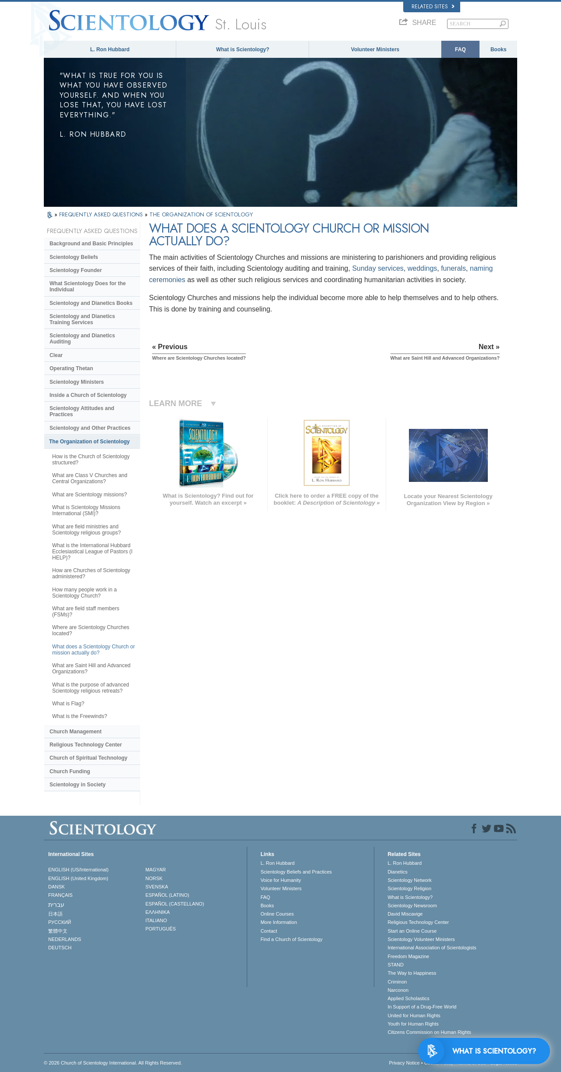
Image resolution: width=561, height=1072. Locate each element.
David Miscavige (405, 913)
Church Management (76, 732)
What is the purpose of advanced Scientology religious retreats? (90, 688)
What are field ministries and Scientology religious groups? (86, 530)
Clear (56, 355)
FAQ (460, 49)
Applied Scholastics (408, 998)
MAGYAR (156, 869)
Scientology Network (409, 880)
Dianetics (397, 871)
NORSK (154, 878)
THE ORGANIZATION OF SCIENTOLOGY (201, 214)
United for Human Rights (413, 1015)
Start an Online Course (412, 931)
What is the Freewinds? (79, 716)
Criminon (397, 981)
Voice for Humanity (280, 880)
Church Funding (70, 771)
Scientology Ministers (77, 382)
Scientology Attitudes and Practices (82, 411)
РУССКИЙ (59, 922)
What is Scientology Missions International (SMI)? (86, 510)
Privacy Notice (404, 1062)
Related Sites (433, 7)
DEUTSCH (59, 947)
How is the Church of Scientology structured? (91, 459)
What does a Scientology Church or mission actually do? (93, 650)
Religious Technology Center (86, 745)
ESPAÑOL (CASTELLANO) (175, 903)
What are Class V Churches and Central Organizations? (89, 478)
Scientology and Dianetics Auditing (82, 339)
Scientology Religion (409, 888)
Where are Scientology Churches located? (90, 630)
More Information (278, 922)
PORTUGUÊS (161, 928)
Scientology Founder (76, 270)
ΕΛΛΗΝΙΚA (158, 912)
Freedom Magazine (408, 956)
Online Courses (277, 913)
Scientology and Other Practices (90, 428)
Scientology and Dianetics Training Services (82, 319)
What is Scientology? (242, 49)
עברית (56, 904)
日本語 (55, 913)
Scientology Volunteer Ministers (420, 939)
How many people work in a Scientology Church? (84, 593)
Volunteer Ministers (375, 49)
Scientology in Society (78, 785)
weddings (422, 268)
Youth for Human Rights (412, 1023)
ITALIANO (156, 920)
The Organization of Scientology (89, 442)
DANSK (56, 886)
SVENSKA (157, 886)
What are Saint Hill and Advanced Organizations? (91, 668)
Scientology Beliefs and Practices (296, 871)
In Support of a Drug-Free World (421, 1006)
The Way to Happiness (411, 973)
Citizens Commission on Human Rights (429, 1032)
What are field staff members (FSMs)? (85, 611)
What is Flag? (68, 704)
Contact (268, 931)
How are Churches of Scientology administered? (91, 573)
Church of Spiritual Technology (89, 758)
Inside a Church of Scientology (88, 395)
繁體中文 (57, 931)
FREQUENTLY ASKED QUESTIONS (102, 214)
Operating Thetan (71, 368)
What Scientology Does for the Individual (88, 286)
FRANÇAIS (60, 895)
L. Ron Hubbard (110, 49)
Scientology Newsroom (412, 905)
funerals (453, 268)
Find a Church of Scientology (291, 939)
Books (498, 49)
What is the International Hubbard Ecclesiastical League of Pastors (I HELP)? (92, 551)
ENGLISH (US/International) (78, 869)
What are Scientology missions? (89, 495)
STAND (395, 964)
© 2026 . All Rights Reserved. (113, 1062)
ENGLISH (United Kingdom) (78, 878)
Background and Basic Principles (91, 244)
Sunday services (377, 268)
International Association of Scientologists (431, 947)
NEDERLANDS (64, 939)
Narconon (397, 990)
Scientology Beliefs (74, 257)
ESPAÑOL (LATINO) (167, 895)
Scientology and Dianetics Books (91, 303)
